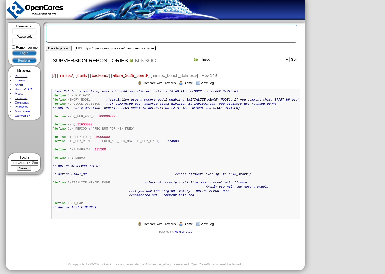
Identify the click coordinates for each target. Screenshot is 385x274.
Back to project (59, 48)
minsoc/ (66, 75)
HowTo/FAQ (23, 89)
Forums (20, 80)
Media (19, 93)
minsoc (145, 60)
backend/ (100, 75)
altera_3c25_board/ (130, 75)
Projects (21, 76)
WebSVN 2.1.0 (183, 231)
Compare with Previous (159, 83)
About (19, 85)
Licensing (21, 98)
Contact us (22, 115)
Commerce (22, 102)
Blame (188, 83)
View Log (207, 83)
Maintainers (22, 111)
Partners (21, 107)
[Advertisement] (24, 136)
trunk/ (82, 75)
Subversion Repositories (90, 60)
